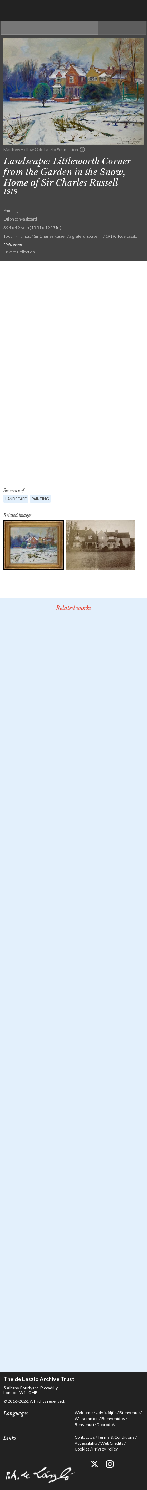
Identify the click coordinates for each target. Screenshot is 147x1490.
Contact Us (85, 1437)
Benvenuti (84, 1424)
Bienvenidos (113, 1418)
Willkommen (87, 1418)
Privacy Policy (105, 1449)
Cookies (82, 1449)
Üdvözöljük (106, 1412)
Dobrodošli (107, 1424)
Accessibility (86, 1443)
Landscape (16, 498)
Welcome (84, 1412)
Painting (40, 498)
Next (122, 28)
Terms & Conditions (116, 1437)
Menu (136, 10)
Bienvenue (129, 1412)
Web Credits (112, 1443)
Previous (25, 28)
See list (73, 28)
